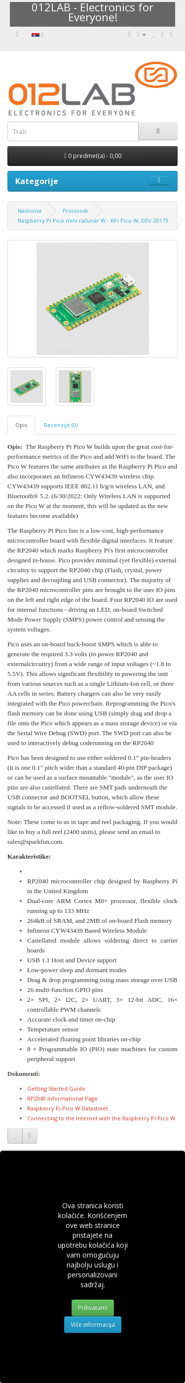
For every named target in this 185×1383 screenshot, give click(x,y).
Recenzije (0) (60, 425)
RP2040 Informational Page (62, 1098)
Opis (21, 425)
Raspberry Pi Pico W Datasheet (67, 1108)
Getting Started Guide (56, 1088)
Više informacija (93, 1324)
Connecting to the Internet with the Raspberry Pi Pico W (101, 1118)
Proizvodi (75, 210)
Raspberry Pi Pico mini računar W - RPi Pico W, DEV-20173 (93, 220)
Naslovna (29, 210)
